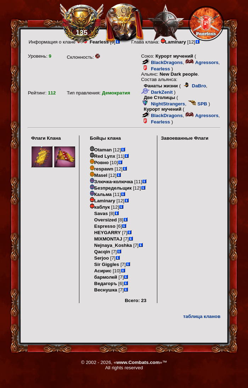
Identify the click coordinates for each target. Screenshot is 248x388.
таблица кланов (201, 316)
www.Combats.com (137, 362)
